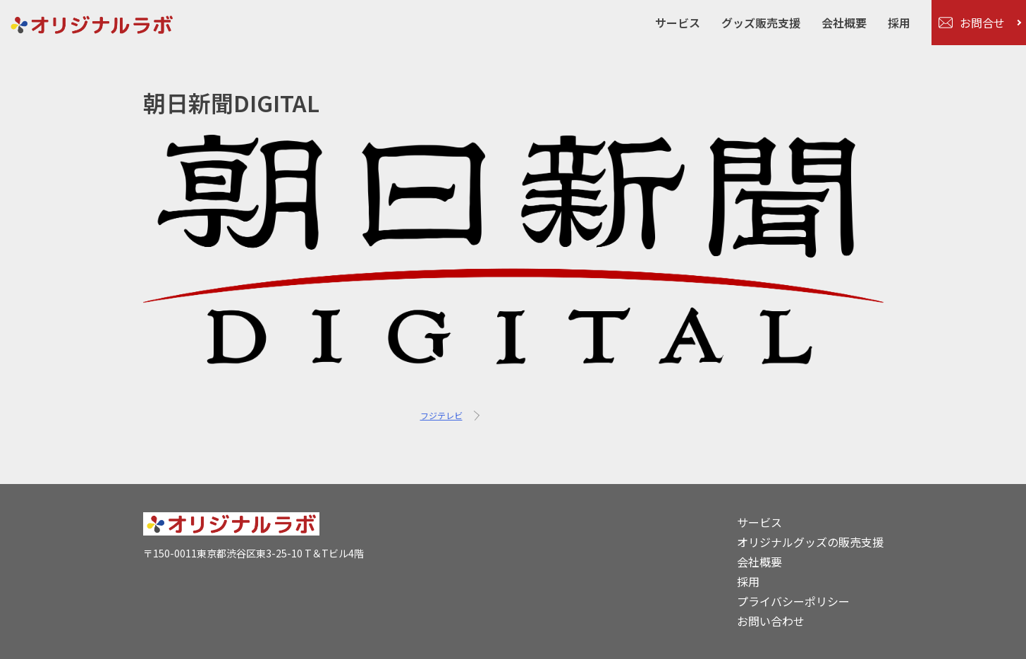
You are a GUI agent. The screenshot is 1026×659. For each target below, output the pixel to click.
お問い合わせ (771, 620)
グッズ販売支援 (760, 22)
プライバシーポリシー (793, 601)
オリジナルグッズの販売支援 (810, 541)
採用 (899, 22)
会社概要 (844, 22)
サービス (677, 22)
